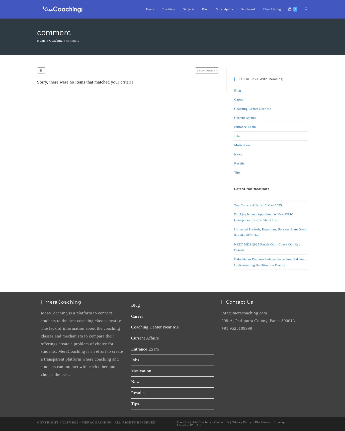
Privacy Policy (241, 422)
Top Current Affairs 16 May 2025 (258, 205)
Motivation (242, 145)
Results (239, 163)
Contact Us (221, 422)
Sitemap (279, 422)
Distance (206, 70)
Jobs (237, 136)
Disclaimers (263, 422)
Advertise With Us (188, 425)
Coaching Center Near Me (252, 109)
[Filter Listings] (41, 70)
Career (239, 99)
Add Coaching (201, 422)
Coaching (56, 40)
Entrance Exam (245, 127)
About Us (182, 422)
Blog (237, 90)
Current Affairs (245, 118)
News (238, 154)
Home (41, 40)
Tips (237, 172)
